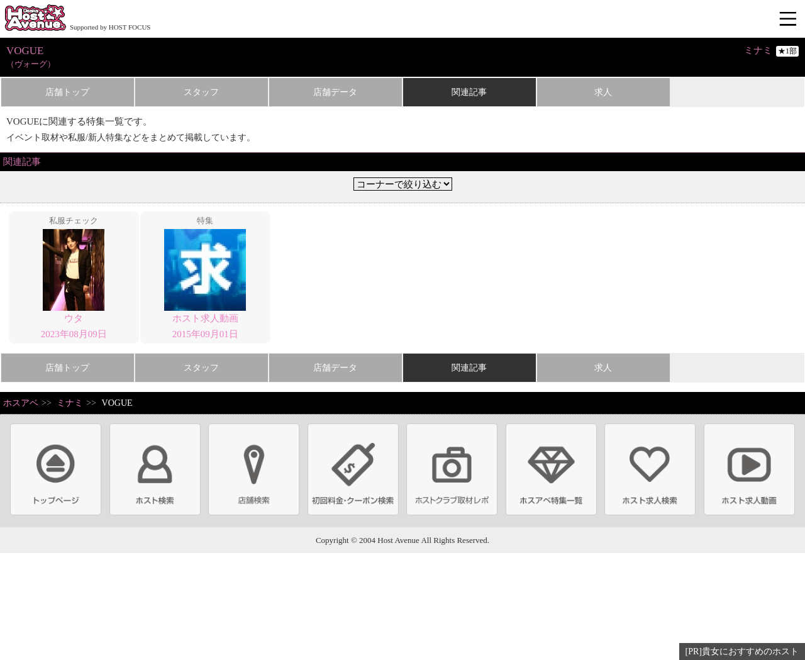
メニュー (789, 19)
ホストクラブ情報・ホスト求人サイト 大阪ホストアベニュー (35, 19)
